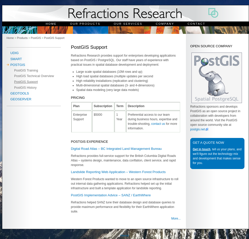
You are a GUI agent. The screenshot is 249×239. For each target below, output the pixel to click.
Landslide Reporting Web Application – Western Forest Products (118, 172)
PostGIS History (25, 87)
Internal (124, 235)
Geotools (19, 93)
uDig (14, 53)
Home (51, 23)
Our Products (85, 23)
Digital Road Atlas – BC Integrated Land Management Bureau (116, 149)
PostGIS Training (26, 70)
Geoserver (20, 99)
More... (176, 218)
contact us (158, 124)
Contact (196, 23)
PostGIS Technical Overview (34, 76)
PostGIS (36, 37)
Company (165, 23)
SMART (16, 59)
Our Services (128, 23)
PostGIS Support (54, 37)
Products (22, 37)
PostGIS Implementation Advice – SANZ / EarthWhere (111, 195)
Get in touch (201, 149)
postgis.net (197, 129)
